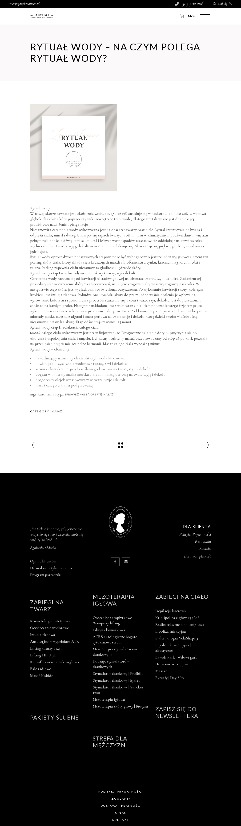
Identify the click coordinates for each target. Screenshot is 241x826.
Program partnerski (45, 574)
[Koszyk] (182, 16)
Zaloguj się (220, 3)
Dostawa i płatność (120, 805)
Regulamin (203, 541)
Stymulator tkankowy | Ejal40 (117, 680)
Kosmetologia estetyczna (50, 620)
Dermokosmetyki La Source (52, 568)
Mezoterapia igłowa (114, 600)
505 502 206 (192, 3)
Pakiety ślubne (54, 717)
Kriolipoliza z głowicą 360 (177, 617)
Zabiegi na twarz (47, 605)
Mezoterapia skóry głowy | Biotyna (120, 706)
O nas (120, 812)
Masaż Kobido (41, 675)
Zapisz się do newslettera (176, 712)
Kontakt (205, 548)
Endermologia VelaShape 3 (176, 638)
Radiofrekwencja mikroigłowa (54, 661)
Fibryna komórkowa (109, 629)
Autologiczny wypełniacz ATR (54, 641)
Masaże (161, 670)
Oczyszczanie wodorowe (49, 627)
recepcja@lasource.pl (24, 3)
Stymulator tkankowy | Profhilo (118, 673)
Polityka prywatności (120, 791)
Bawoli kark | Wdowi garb (176, 657)
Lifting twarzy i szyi (46, 648)
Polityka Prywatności (195, 534)
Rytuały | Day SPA (169, 677)
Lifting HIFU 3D (43, 655)
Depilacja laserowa (170, 610)
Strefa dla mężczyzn (110, 742)
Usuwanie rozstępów (171, 664)
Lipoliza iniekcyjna (170, 631)
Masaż (35, 333)
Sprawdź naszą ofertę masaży (90, 394)
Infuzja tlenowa (42, 634)
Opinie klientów (43, 561)
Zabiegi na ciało (182, 596)
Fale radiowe (40, 668)
